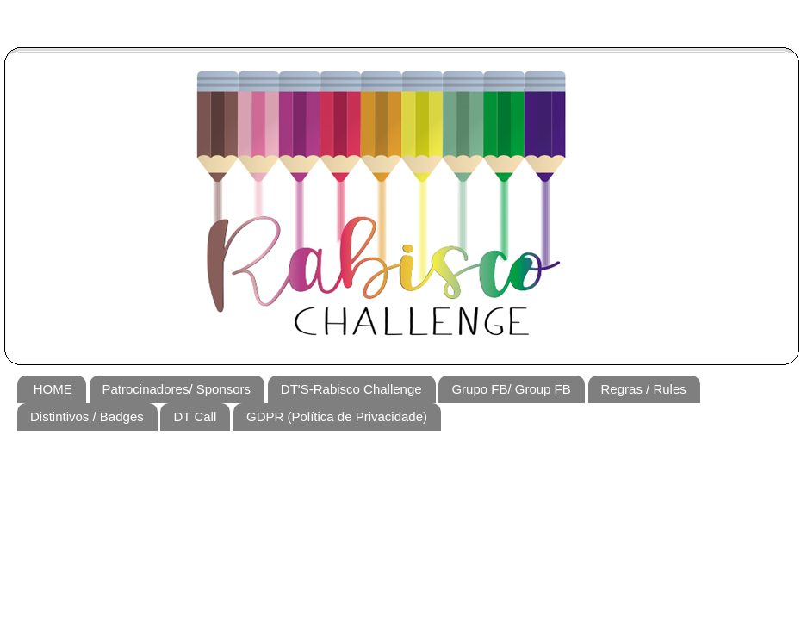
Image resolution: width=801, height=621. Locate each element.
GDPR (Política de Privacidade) (336, 416)
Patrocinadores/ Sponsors (176, 389)
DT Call (194, 416)
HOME (53, 389)
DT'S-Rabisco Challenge (351, 389)
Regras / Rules (643, 389)
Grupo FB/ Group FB (510, 389)
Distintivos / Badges (87, 416)
